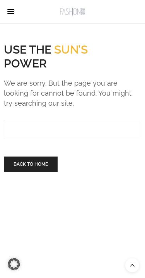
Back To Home (31, 164)
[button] (14, 264)
